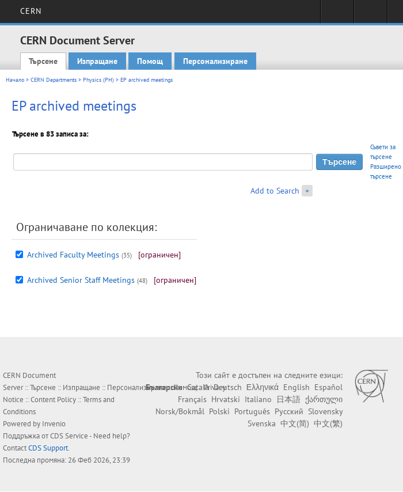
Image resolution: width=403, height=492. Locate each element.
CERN (30, 11)
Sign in (337, 15)
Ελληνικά (262, 387)
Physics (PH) (98, 80)
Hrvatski (225, 399)
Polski (219, 411)
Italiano (258, 399)
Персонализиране (215, 61)
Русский (289, 411)
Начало (15, 80)
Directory (370, 15)
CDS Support (48, 448)
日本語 (288, 399)
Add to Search (274, 191)
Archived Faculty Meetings (73, 254)
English (296, 387)
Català (198, 387)
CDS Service (69, 436)
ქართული (324, 399)
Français (192, 399)
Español (328, 387)
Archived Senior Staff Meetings (81, 280)
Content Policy (53, 399)
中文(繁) (328, 423)
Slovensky (325, 411)
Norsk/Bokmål (179, 411)
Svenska (262, 423)
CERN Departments (54, 80)
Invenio (54, 424)
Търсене (43, 61)
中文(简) (294, 423)
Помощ (150, 61)
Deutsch (228, 387)
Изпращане (97, 61)
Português (252, 411)
